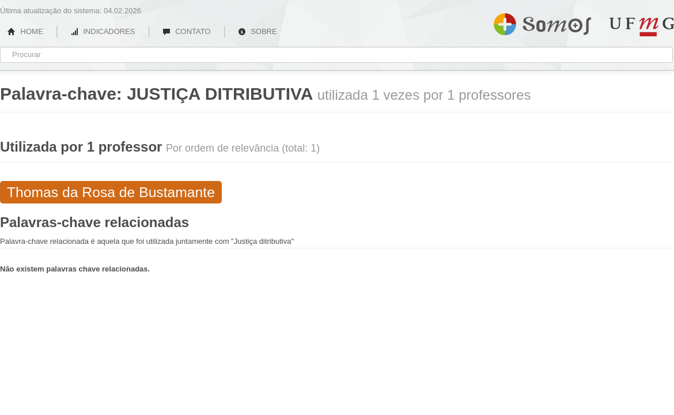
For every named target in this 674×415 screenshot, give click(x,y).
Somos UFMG (542, 22)
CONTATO (186, 31)
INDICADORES (102, 31)
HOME (25, 31)
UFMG (641, 26)
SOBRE (257, 31)
